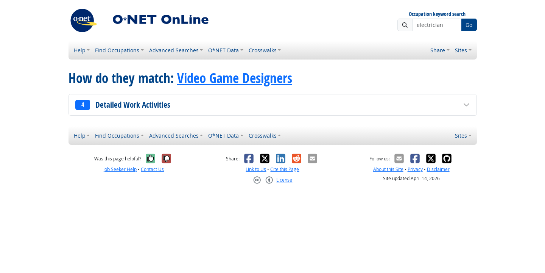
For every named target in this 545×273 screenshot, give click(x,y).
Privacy (415, 169)
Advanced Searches (174, 50)
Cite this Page (284, 169)
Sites (461, 50)
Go (469, 24)
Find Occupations (117, 50)
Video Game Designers (234, 78)
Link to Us (256, 169)
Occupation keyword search (437, 14)
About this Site (388, 169)
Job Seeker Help (120, 169)
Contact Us (152, 169)
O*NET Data (223, 50)
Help (80, 50)
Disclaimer (438, 169)
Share (437, 50)
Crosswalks (263, 50)
